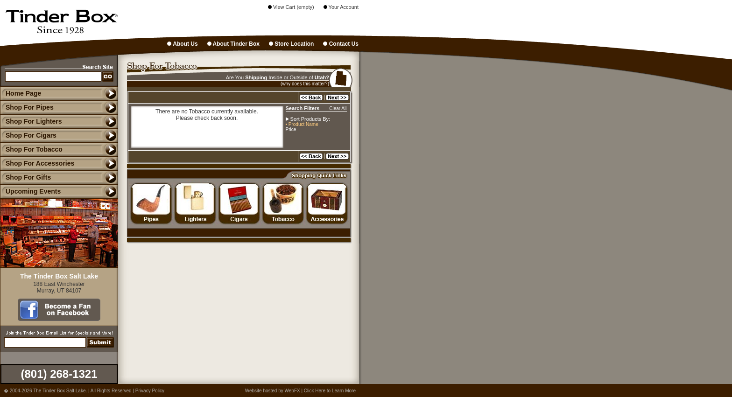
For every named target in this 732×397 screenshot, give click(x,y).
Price (291, 129)
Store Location (291, 44)
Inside (275, 77)
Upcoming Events (30, 191)
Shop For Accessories (37, 163)
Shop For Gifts (25, 177)
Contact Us (341, 44)
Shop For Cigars (28, 135)
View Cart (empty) (291, 7)
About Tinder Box (233, 44)
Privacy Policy (149, 390)
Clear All (337, 108)
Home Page (23, 93)
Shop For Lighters (31, 121)
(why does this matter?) (305, 83)
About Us (182, 44)
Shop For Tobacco (31, 149)
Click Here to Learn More (330, 390)
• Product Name (302, 124)
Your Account (341, 7)
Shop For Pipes (27, 107)
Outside (299, 77)
